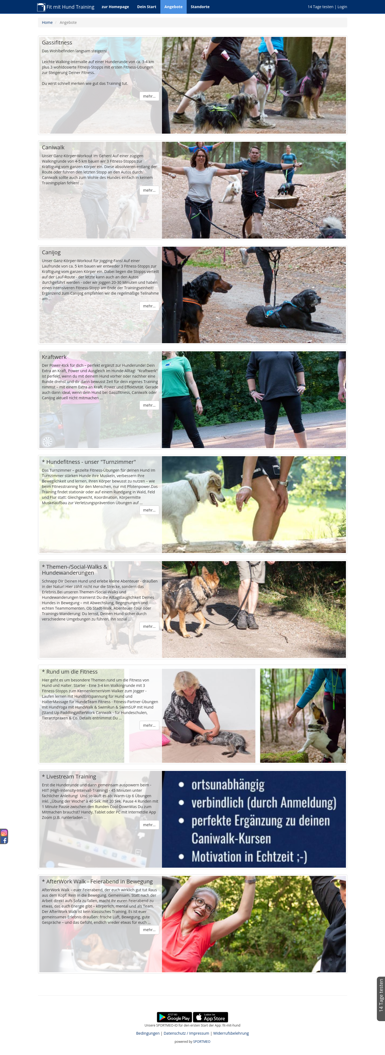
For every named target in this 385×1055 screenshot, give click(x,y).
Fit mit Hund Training (65, 7)
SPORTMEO (201, 1041)
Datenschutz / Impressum (186, 1033)
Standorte (200, 6)
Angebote (173, 6)
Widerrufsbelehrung (231, 1033)
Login (342, 6)
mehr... (149, 96)
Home (47, 22)
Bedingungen (148, 1033)
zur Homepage (115, 6)
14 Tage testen (320, 6)
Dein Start (146, 6)
